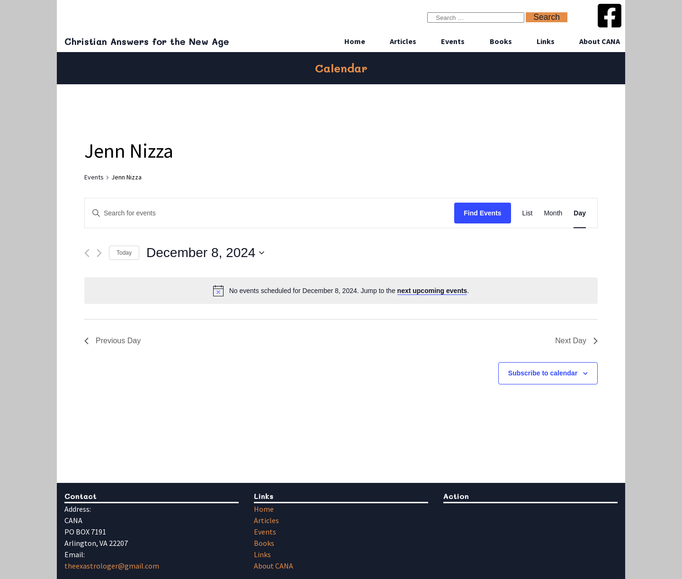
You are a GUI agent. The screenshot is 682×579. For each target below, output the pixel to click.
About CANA (599, 41)
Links (546, 41)
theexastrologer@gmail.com (111, 565)
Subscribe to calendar (542, 373)
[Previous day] (87, 253)
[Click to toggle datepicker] (205, 252)
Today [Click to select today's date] (124, 252)
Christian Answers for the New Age (146, 41)
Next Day (576, 341)
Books (501, 41)
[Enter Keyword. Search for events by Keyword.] (269, 213)
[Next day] (99, 253)
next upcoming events (432, 290)
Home (354, 41)
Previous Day (112, 341)
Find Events (482, 213)
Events (453, 41)
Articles (403, 41)
